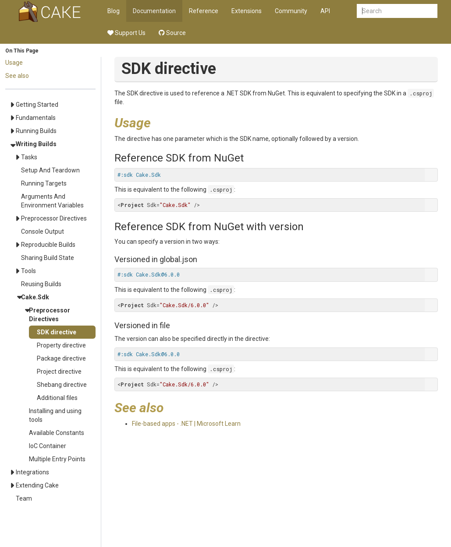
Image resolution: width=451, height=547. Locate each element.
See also (17, 75)
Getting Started (37, 104)
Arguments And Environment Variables (52, 201)
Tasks (29, 157)
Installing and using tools (55, 415)
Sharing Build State (47, 257)
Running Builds (36, 130)
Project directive (59, 371)
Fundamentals (36, 117)
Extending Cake (37, 485)
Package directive (61, 358)
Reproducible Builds (48, 244)
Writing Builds (36, 143)
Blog (113, 10)
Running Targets (44, 183)
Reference (203, 10)
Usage (14, 62)
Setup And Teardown (50, 170)
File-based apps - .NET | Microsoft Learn (186, 423)
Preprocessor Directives (54, 218)
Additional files (57, 397)
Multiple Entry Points (57, 459)
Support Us (126, 32)
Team (24, 498)
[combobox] (397, 11)
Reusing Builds (41, 284)
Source (172, 32)
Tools (28, 270)
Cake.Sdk (35, 297)
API (325, 10)
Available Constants (56, 432)
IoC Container (47, 445)
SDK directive (56, 332)
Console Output (42, 231)
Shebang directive (62, 384)
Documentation (154, 10)
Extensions (246, 10)
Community (291, 10)
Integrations (32, 472)
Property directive (61, 345)
